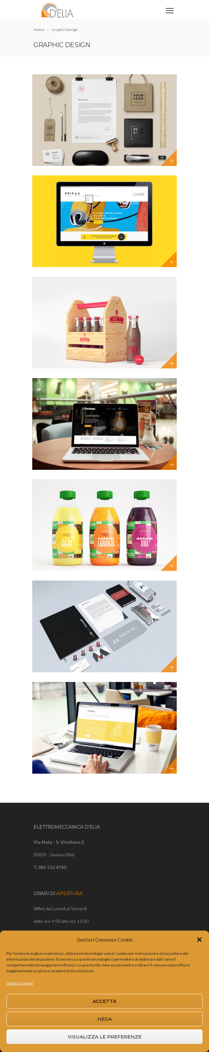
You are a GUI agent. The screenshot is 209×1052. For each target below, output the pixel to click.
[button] (199, 939)
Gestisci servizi (19, 983)
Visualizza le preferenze (105, 1037)
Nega (104, 1019)
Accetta (104, 1001)
